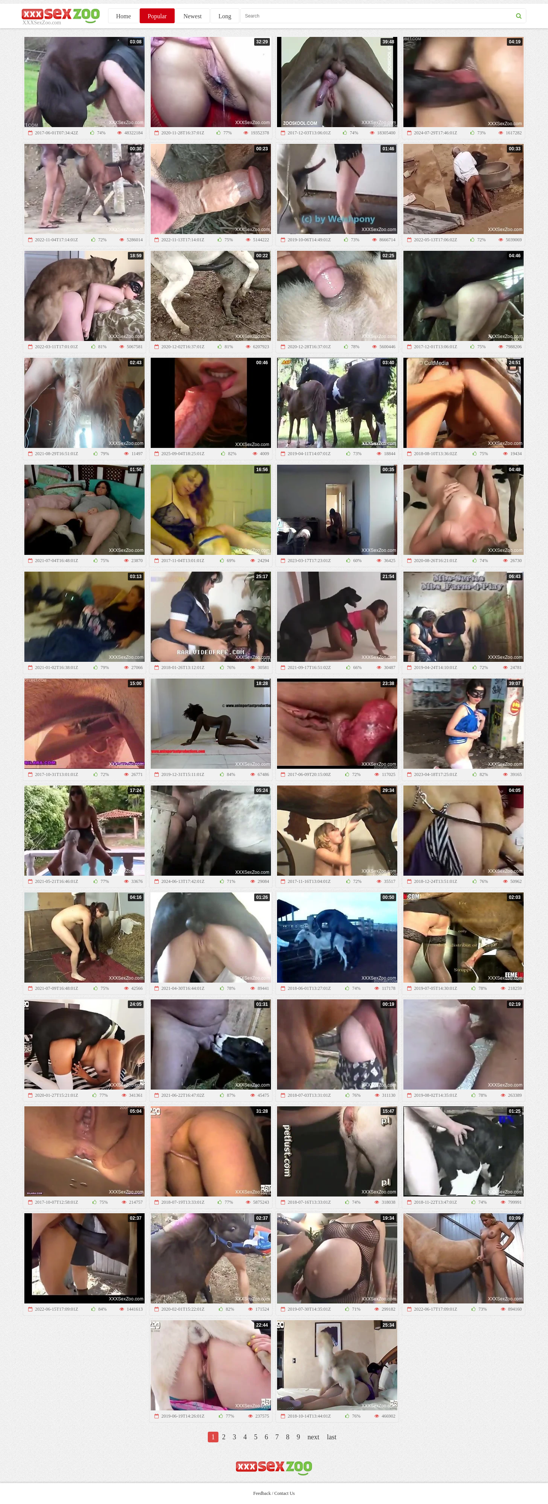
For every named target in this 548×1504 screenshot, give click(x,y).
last (331, 1437)
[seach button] (519, 16)
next (313, 1437)
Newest (192, 16)
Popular (157, 16)
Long (224, 16)
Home (123, 16)
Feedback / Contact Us (274, 1493)
